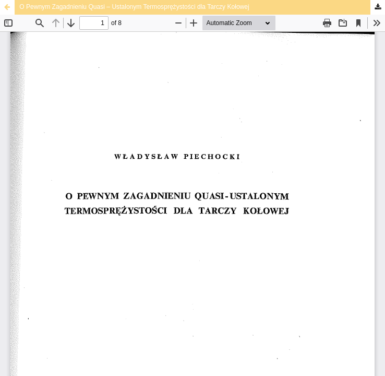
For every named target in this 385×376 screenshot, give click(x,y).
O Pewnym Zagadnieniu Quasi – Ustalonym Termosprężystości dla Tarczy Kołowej (134, 6)
